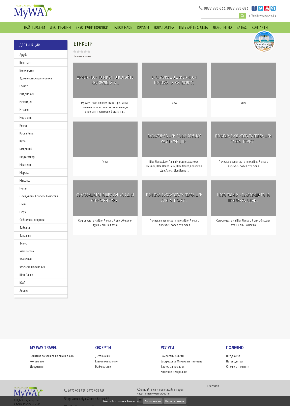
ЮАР (23, 282)
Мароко (24, 172)
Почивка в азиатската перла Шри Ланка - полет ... (243, 139)
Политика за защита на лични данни (52, 356)
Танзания (25, 235)
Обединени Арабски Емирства (39, 196)
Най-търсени (34, 27)
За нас (242, 27)
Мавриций (26, 149)
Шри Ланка (26, 274)
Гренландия (27, 70)
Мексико (25, 180)
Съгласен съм (153, 401)
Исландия (26, 101)
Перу (23, 211)
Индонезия (27, 94)
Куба (23, 141)
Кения (23, 125)
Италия (24, 109)
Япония (24, 290)
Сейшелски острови (32, 219)
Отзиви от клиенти (237, 366)
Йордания (26, 117)
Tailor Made (122, 27)
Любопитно (222, 27)
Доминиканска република (36, 78)
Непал (23, 188)
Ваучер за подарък (172, 366)
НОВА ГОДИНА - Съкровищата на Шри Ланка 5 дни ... (243, 197)
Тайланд (25, 227)
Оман (23, 204)
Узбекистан (27, 251)
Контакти (260, 27)
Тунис (23, 243)
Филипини (26, 259)
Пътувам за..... (234, 356)
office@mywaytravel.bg (262, 16)
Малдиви (25, 164)
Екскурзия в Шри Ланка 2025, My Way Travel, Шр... (174, 139)
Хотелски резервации (174, 372)
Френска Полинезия (32, 266)
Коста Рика (26, 133)
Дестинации (60, 27)
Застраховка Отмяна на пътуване (181, 361)
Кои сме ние (37, 361)
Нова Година (164, 27)
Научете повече (174, 401)
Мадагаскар (27, 156)
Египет (24, 86)
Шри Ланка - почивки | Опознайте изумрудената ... (105, 80)
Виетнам (25, 62)
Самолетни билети (172, 356)
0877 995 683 (237, 8)
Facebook (213, 386)
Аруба (23, 54)
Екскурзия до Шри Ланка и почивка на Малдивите (174, 80)
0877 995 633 (214, 8)
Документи (37, 366)
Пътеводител (234, 361)
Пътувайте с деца (193, 27)
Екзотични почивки (92, 27)
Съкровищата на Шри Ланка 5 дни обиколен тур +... (105, 197)
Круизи (143, 27)
